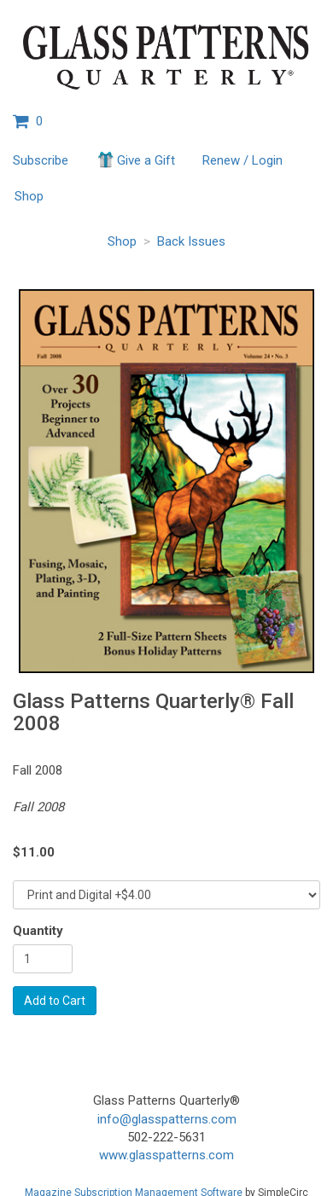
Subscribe (40, 160)
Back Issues (191, 241)
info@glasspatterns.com (167, 1119)
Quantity (38, 930)
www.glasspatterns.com (166, 1155)
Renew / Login (242, 160)
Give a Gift (135, 159)
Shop (29, 196)
